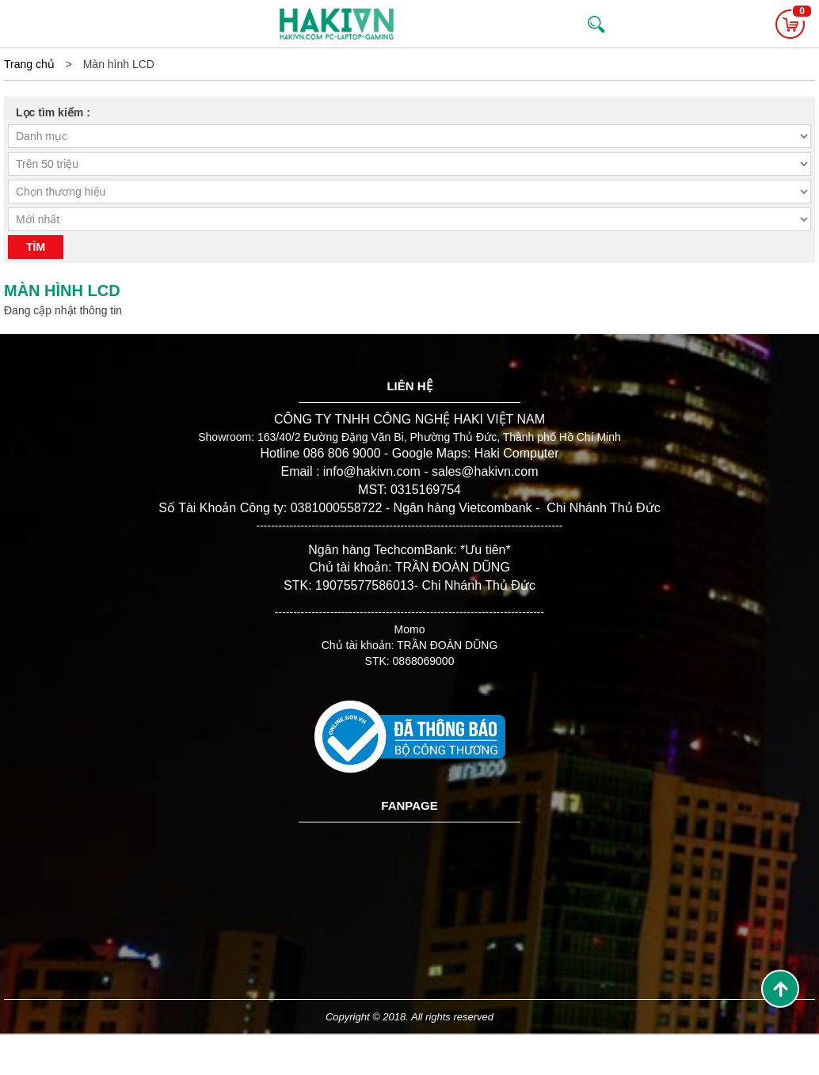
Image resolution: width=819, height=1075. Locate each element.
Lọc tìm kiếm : (53, 112)
